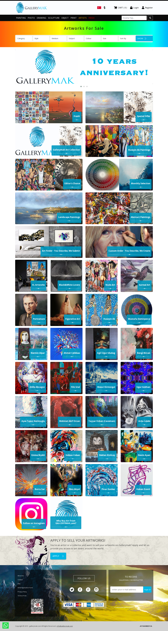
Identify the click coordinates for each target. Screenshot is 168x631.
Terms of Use (22, 596)
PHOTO (31, 18)
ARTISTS (83, 18)
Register (147, 7)
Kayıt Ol (147, 589)
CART (120, 8)
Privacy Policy (22, 592)
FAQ (19, 584)
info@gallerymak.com (65, 626)
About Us (21, 576)
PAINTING (21, 18)
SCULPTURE (53, 18)
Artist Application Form (25, 588)
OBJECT (65, 18)
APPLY (58, 556)
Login (134, 7)
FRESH (91, 18)
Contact (20, 580)
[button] (81, 86)
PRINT (74, 18)
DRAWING (41, 18)
